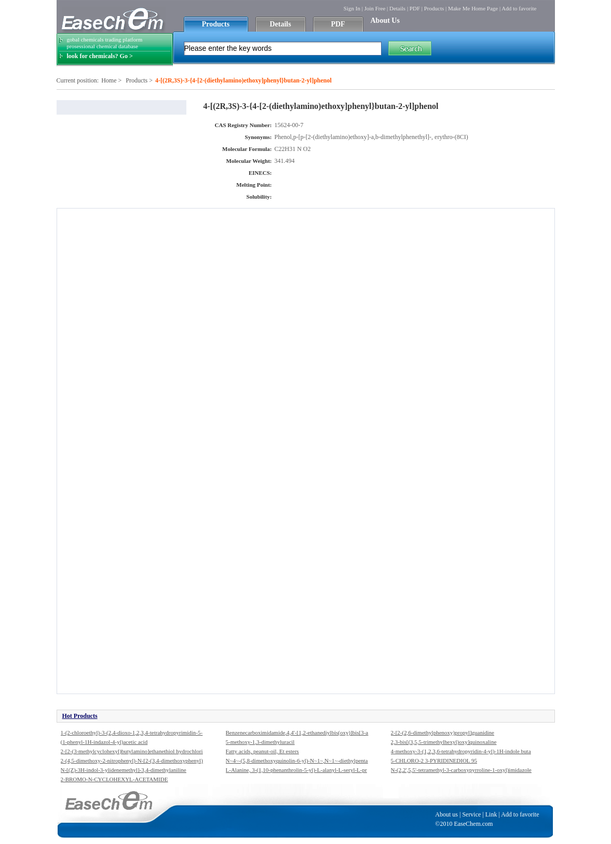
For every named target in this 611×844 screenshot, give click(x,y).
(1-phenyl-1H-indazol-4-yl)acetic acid (104, 742)
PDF (415, 8)
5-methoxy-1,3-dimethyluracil (260, 742)
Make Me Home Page (473, 8)
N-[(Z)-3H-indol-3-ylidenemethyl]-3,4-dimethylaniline (123, 770)
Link (491, 814)
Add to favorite (518, 8)
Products (434, 8)
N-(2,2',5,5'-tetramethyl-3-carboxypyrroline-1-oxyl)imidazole (461, 770)
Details (397, 8)
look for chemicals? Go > (100, 56)
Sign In (352, 8)
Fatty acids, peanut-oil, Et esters (262, 751)
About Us (385, 20)
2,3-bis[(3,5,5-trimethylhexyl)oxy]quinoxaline (444, 742)
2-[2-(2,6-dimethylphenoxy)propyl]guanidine (442, 732)
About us (446, 814)
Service (471, 814)
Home (108, 80)
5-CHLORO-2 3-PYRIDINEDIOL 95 (434, 760)
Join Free (375, 8)
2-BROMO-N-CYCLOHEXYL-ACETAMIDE (114, 779)
